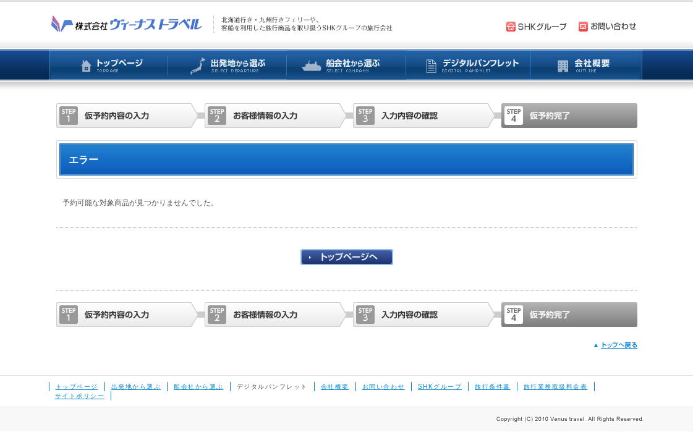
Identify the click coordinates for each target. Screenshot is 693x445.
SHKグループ (440, 386)
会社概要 (335, 386)
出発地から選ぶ (136, 386)
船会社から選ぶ (199, 386)
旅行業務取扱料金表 (556, 386)
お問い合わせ (383, 386)
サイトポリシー (80, 395)
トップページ (77, 386)
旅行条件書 (493, 386)
